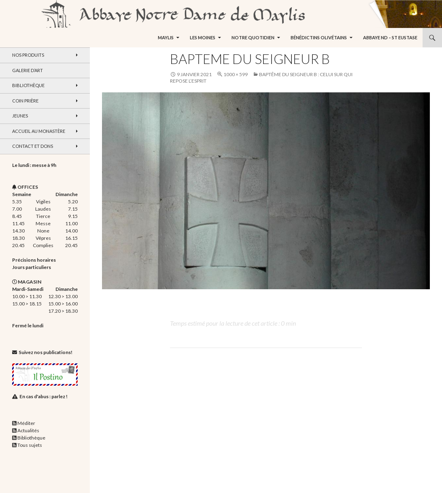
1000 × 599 (235, 74)
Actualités (28, 430)
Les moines (202, 37)
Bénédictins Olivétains (319, 37)
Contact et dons (32, 146)
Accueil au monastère (38, 131)
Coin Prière (25, 100)
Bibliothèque (28, 85)
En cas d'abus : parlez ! (43, 396)
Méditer (26, 423)
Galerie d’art (27, 70)
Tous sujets (29, 445)
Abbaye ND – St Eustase (390, 37)
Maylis (166, 37)
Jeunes (20, 115)
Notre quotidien (253, 37)
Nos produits (28, 55)
